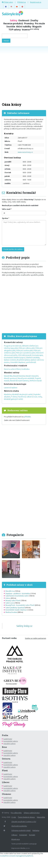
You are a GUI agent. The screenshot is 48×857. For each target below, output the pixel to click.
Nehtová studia (11, 391)
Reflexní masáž (36, 380)
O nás (13, 817)
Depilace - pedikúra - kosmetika (18, 593)
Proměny (29, 23)
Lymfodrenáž (31, 362)
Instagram (23, 835)
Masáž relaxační (32, 376)
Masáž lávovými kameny (19, 380)
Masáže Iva (10, 591)
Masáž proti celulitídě (26, 378)
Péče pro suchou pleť (24, 350)
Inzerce (30, 29)
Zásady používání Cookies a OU (23, 821)
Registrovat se (35, 2)
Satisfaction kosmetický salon (17, 596)
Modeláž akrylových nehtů (22, 394)
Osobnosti (23, 20)
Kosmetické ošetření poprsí (14, 357)
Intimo (8, 598)
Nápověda (41, 817)
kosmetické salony (10, 741)
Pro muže (40, 23)
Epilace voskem (10, 360)
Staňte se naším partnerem (35, 638)
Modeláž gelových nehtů (13, 399)
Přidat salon (7, 2)
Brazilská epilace (23, 360)
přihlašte (27, 417)
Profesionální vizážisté (15, 365)
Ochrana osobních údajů (21, 830)
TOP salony (15, 29)
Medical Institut (11, 612)
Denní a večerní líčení (12, 369)
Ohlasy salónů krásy (32, 813)
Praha (5, 735)
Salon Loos (10, 603)
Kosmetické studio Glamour (16, 610)
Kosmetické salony (13, 342)
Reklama (36, 830)
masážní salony (9, 743)
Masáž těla (8, 376)
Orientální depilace (17, 362)
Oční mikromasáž (24, 355)
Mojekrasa (15, 839)
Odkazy (14, 835)
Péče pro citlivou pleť (27, 348)
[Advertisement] (24, 74)
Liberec (5, 782)
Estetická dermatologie (15, 384)
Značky (34, 20)
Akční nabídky (23, 26)
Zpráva (5, 218)
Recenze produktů (13, 23)
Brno (4, 747)
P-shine (14, 397)
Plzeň (5, 770)
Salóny (13, 20)
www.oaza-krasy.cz (25, 152)
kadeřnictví (7, 739)
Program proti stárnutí (12, 346)
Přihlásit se (21, 2)
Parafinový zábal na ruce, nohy (30, 397)
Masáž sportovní (10, 378)
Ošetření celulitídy (33, 357)
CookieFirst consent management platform (16, 856)
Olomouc (6, 794)
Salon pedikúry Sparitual (15, 607)
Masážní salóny (11, 372)
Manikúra (7, 394)
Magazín (37, 26)
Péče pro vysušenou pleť (25, 353)
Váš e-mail (6, 209)
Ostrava (6, 758)
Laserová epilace (10, 387)
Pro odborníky (16, 813)
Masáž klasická (19, 376)
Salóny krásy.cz (24, 625)
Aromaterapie (37, 355)
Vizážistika (25, 369)
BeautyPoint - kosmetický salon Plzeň (20, 605)
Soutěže (10, 26)
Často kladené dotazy (26, 817)
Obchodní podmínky (19, 826)
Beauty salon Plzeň (13, 600)
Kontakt (32, 835)
